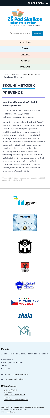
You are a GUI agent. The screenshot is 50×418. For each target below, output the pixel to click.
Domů (11, 74)
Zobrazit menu (37, 3)
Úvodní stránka (10, 390)
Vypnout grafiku (17, 25)
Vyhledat (37, 33)
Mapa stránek (34, 25)
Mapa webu (9, 392)
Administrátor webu (16, 180)
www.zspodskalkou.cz (16, 379)
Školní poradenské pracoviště (27, 74)
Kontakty (8, 397)
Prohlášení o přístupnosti (14, 395)
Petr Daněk (10, 412)
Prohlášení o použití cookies (16, 400)
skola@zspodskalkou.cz (18, 374)
